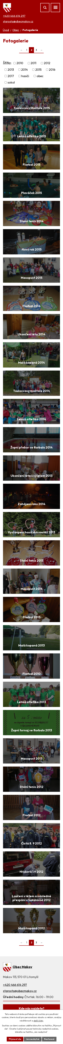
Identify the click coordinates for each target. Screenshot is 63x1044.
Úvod (6, 30)
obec (40, 76)
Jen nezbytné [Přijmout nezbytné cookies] (32, 1039)
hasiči (25, 76)
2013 (11, 70)
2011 (33, 63)
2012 (47, 63)
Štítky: (7, 63)
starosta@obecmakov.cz (18, 21)
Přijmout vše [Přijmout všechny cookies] (15, 1039)
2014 (24, 70)
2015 (38, 70)
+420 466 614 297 (14, 16)
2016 (52, 70)
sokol (11, 82)
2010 (19, 63)
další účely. (39, 1020)
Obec (15, 30)
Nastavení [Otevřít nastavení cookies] (49, 1039)
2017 (11, 76)
